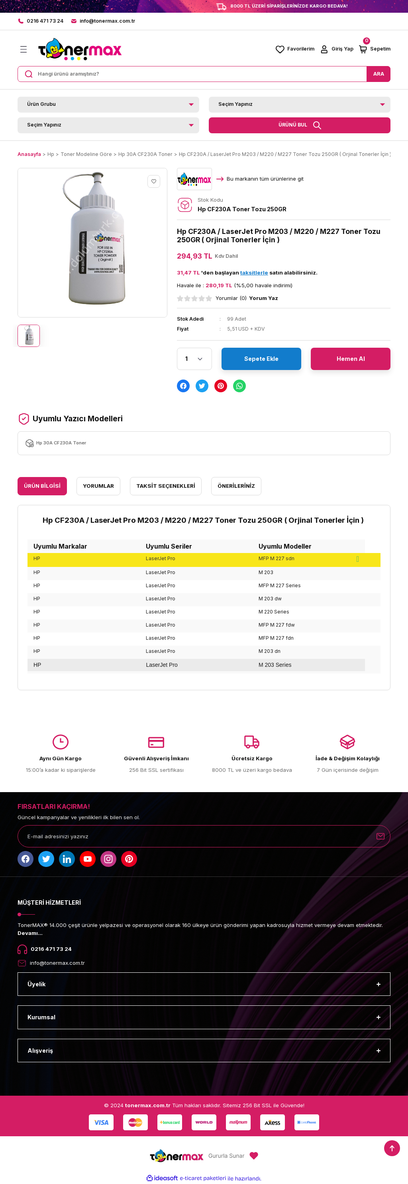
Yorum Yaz (263, 298)
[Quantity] (194, 359)
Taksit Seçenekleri (165, 486)
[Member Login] (336, 49)
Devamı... (30, 933)
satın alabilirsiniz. (279, 272)
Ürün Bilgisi (42, 486)
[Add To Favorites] (153, 181)
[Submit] (380, 836)
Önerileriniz (236, 486)
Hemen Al (351, 358)
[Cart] (374, 49)
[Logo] (79, 49)
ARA (378, 73)
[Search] (204, 74)
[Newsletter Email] (204, 836)
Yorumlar (98, 486)
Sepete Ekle (261, 358)
